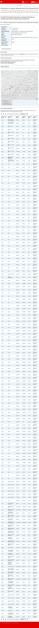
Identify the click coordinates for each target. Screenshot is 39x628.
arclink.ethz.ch (22, 54)
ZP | (36, 12)
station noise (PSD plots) (6, 48)
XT (23, 12)
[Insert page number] (13, 114)
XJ (29, 10)
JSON (11, 63)
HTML (9, 63)
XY (31, 10)
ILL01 (2, 135)
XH (19, 12)
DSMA (2, 547)
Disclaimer (14, 622)
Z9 (32, 12)
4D (11, 10)
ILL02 (2, 142)
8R (17, 10)
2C (13, 12)
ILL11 (2, 616)
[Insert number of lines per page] (20, 114)
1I (10, 10)
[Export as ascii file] (27, 114)
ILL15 (2, 528)
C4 (24, 10)
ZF (34, 12)
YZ (35, 10)
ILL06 (2, 148)
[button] (1, 1)
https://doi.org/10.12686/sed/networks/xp (8, 62)
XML (13, 63)
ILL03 (2, 132)
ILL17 (2, 550)
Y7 (33, 10)
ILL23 (2, 525)
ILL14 (2, 538)
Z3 (30, 12)
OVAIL (2, 575)
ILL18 (2, 582)
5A (13, 10)
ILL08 (2, 151)
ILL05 (2, 138)
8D (15, 10)
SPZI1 (2, 563)
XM (21, 12)
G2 (26, 10)
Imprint (18, 622)
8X (19, 10)
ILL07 (2, 145)
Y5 (28, 12)
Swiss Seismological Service (7, 622)
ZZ (36, 10)
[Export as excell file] (25, 114)
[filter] (2, 117)
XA (17, 12)
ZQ (37, 12)
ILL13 (2, 613)
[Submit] (22, 114)
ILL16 (2, 544)
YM (26, 12)
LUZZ (2, 566)
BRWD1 (2, 588)
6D (15, 12)
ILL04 (2, 154)
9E (21, 10)
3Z (11, 12)
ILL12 (2, 607)
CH (8, 10)
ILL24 (2, 535)
